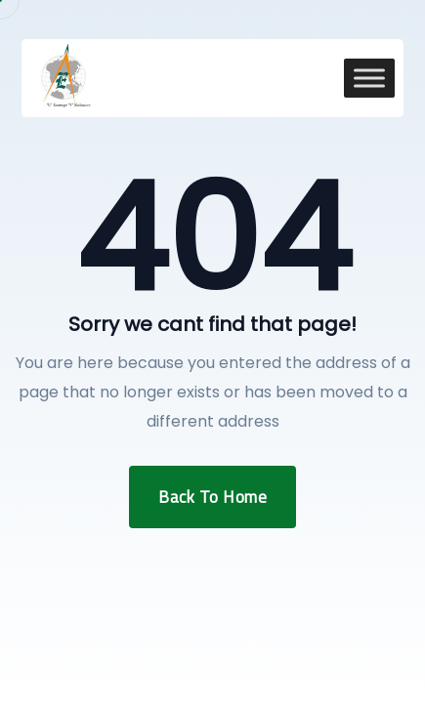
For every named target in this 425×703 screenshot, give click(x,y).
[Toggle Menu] (369, 77)
